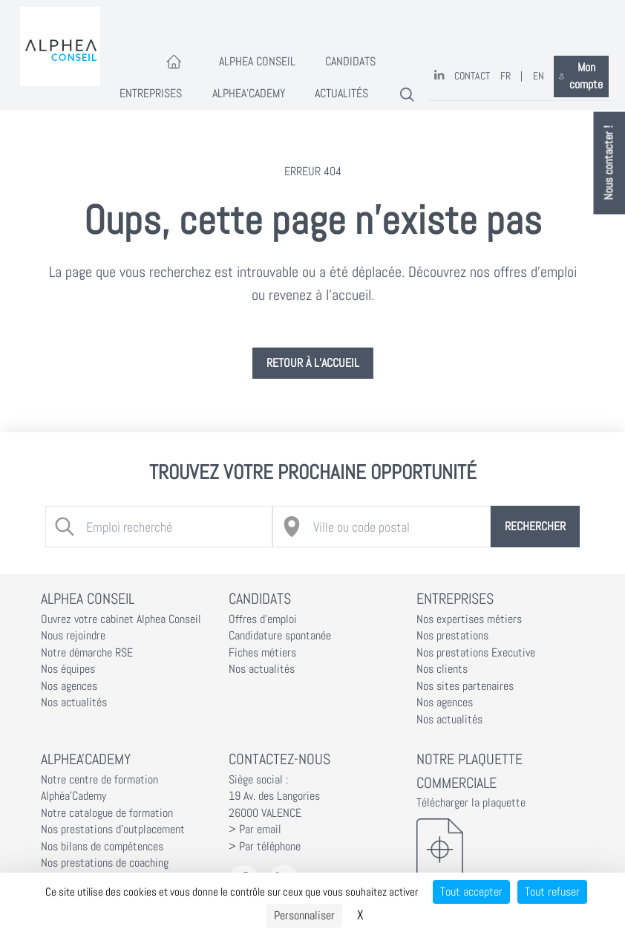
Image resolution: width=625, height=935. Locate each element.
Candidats (350, 61)
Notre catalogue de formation (107, 813)
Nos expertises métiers (469, 619)
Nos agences (69, 686)
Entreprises (151, 93)
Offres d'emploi (263, 619)
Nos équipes (68, 669)
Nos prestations (452, 635)
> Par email (255, 829)
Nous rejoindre (73, 635)
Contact (472, 76)
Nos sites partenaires (465, 686)
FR (505, 76)
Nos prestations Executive (475, 652)
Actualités (341, 93)
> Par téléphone (265, 846)
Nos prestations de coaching (104, 863)
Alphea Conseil (257, 61)
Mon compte (580, 76)
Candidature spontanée (280, 635)
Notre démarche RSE (87, 652)
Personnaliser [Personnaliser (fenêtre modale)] (304, 915)
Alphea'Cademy (248, 93)
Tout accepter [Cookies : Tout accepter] (471, 891)
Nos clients (442, 669)
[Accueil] (174, 63)
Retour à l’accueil (312, 363)
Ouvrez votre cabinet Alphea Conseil (121, 619)
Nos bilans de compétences (102, 846)
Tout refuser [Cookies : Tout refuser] (552, 891)
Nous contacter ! (609, 163)
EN (538, 76)
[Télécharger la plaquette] (500, 848)
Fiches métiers (262, 652)
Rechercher (535, 526)
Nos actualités (74, 702)
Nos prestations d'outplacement (113, 829)
